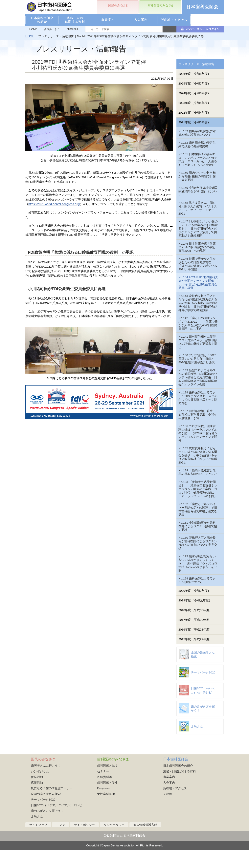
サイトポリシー (84, 824)
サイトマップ (38, 824)
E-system (103, 788)
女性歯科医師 (106, 794)
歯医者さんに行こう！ (46, 765)
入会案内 (169, 782)
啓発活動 (37, 777)
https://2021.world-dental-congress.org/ (54, 204)
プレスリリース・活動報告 (196, 64)
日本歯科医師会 (175, 759)
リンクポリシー (114, 824)
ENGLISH (72, 29)
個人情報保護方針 (145, 824)
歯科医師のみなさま (113, 759)
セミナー (103, 771)
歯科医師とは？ (107, 765)
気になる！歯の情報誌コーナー (52, 788)
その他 (167, 794)
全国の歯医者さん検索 (46, 794)
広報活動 (37, 782)
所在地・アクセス (175, 788)
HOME (33, 29)
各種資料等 (104, 777)
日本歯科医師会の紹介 (178, 765)
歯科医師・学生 (107, 782)
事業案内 (169, 777)
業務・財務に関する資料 (179, 771)
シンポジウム (40, 771)
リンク (60, 824)
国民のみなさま (43, 759)
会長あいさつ (51, 29)
